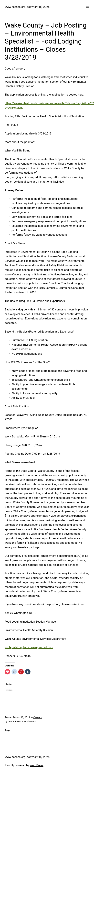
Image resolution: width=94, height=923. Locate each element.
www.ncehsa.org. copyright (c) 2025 (27, 7)
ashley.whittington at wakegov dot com (29, 647)
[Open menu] (87, 7)
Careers (37, 717)
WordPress (36, 765)
